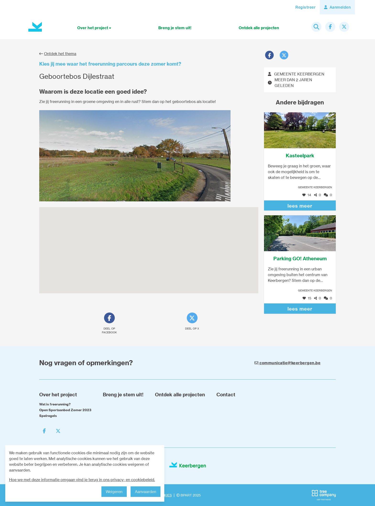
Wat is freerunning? (55, 404)
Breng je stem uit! (175, 27)
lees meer (299, 206)
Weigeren (114, 491)
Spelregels (48, 416)
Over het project (94, 27)
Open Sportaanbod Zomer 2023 (65, 410)
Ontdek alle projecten (259, 27)
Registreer (305, 7)
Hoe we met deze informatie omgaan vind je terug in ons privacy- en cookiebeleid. (82, 479)
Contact (225, 395)
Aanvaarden (145, 491)
